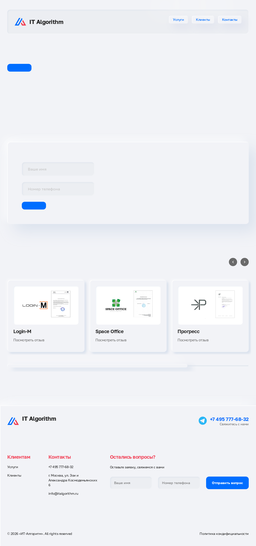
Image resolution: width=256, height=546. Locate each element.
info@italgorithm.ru (63, 493)
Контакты (229, 19)
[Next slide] (244, 262)
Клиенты (203, 19)
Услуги (178, 19)
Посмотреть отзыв (28, 340)
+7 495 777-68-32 (229, 419)
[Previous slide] (233, 262)
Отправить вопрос (227, 483)
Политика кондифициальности (224, 533)
